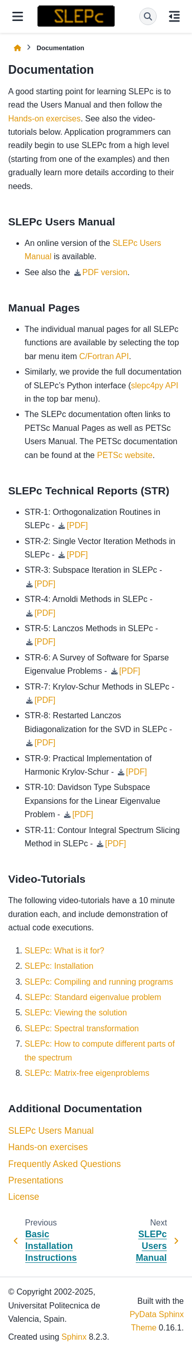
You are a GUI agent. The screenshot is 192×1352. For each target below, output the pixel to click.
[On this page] (174, 16)
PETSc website (124, 455)
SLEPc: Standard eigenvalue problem (93, 997)
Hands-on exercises (48, 1147)
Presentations (35, 1180)
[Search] (148, 16)
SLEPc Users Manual (51, 1131)
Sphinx (74, 1337)
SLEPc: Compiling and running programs (99, 981)
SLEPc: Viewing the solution (76, 1012)
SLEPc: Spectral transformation (82, 1028)
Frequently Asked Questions (64, 1164)
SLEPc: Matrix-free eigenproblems (87, 1073)
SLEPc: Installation (59, 966)
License (23, 1197)
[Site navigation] (17, 16)
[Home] (17, 48)
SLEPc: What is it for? (64, 950)
